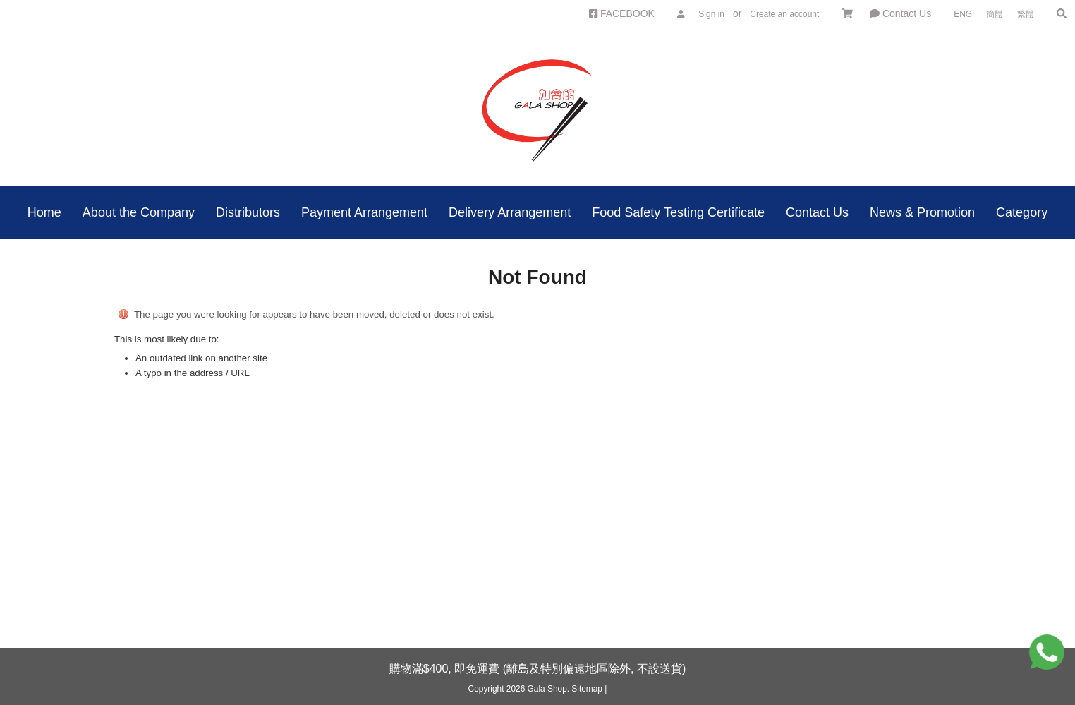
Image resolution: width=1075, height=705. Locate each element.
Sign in (711, 14)
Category (1021, 212)
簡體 (994, 14)
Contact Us (900, 13)
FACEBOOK (622, 13)
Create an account (784, 14)
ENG (963, 14)
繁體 (1025, 14)
